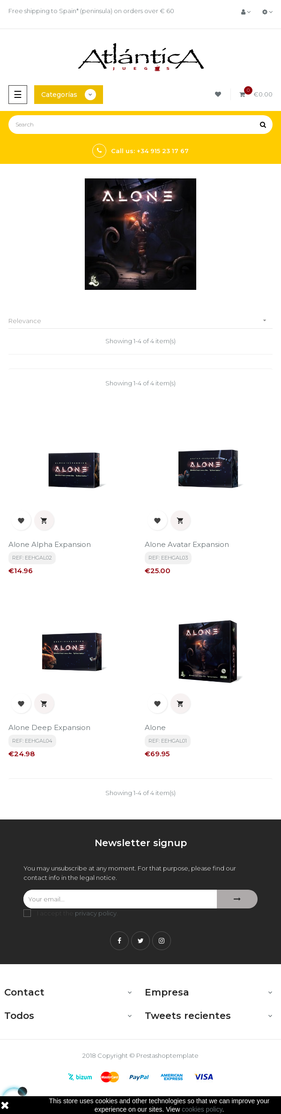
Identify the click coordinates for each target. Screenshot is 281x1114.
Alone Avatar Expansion (187, 544)
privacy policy (96, 913)
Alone (155, 727)
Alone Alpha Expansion (49, 544)
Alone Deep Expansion (49, 727)
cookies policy (202, 1109)
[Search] (140, 124)
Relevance (140, 320)
